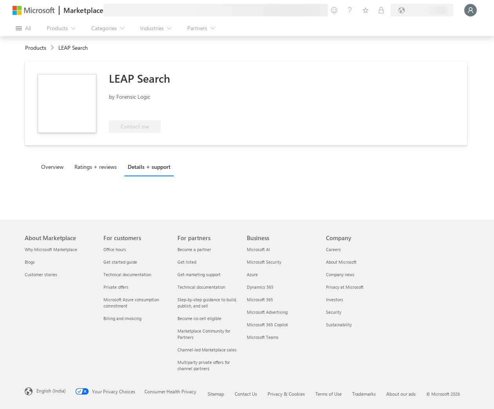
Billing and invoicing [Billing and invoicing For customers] (122, 318)
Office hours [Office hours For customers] (114, 249)
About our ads (401, 394)
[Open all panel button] (23, 28)
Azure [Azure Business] (252, 274)
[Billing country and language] (422, 10)
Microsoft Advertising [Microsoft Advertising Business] (267, 312)
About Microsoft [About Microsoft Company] (341, 262)
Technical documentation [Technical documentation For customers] (127, 274)
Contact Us (246, 394)
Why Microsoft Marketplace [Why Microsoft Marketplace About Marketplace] (51, 249)
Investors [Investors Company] (334, 299)
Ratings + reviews (95, 166)
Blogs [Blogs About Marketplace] (30, 262)
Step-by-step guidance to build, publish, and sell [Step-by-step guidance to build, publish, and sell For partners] (207, 303)
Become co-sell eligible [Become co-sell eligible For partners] (199, 318)
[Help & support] (350, 10)
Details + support (149, 166)
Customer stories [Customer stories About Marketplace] (41, 274)
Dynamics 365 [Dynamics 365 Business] (260, 287)
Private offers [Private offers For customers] (115, 287)
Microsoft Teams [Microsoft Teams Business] (263, 337)
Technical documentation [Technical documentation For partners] (201, 287)
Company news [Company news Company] (340, 274)
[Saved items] (365, 10)
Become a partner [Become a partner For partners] (194, 249)
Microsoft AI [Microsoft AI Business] (258, 249)
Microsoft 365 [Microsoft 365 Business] (260, 299)
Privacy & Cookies (286, 394)
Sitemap (216, 394)
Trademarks (364, 394)
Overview (52, 166)
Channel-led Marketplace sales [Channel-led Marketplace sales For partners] (207, 350)
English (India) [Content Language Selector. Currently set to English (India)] (51, 390)
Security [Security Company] (333, 312)
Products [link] (35, 47)
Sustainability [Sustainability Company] (339, 325)
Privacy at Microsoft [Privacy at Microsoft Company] (345, 287)
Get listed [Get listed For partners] (186, 262)
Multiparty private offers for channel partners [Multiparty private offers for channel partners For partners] (203, 365)
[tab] (54, 166)
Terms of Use (328, 394)
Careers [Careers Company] (333, 249)
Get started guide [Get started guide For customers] (120, 262)
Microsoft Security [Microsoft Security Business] (264, 262)
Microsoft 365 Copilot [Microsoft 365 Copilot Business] (267, 325)
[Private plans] (381, 10)
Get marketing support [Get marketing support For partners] (199, 274)
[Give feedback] (334, 10)
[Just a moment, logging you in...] (470, 10)
